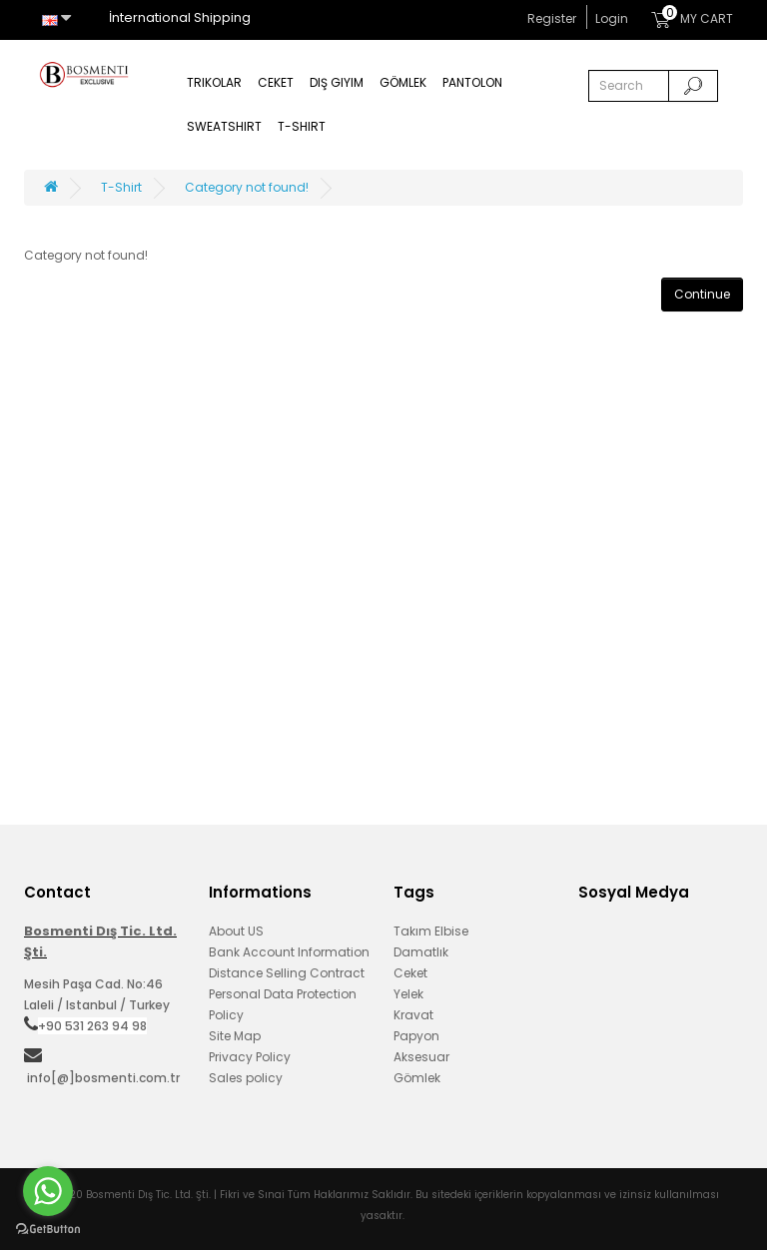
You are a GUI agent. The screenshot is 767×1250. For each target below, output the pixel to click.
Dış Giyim (337, 82)
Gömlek (403, 82)
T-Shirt (302, 126)
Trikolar (214, 82)
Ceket (276, 82)
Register (551, 18)
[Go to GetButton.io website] (48, 1229)
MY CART (692, 16)
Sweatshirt (224, 126)
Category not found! (247, 187)
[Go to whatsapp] (48, 1191)
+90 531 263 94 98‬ (92, 1025)
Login (611, 18)
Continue (702, 294)
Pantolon (472, 82)
